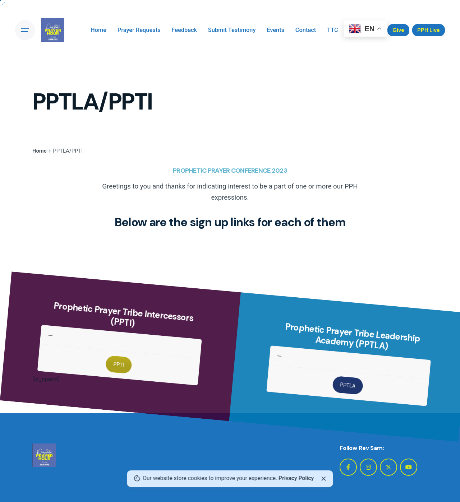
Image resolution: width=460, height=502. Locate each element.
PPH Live (428, 30)
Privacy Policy (296, 478)
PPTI (123, 388)
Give (398, 30)
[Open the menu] (25, 30)
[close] (324, 478)
